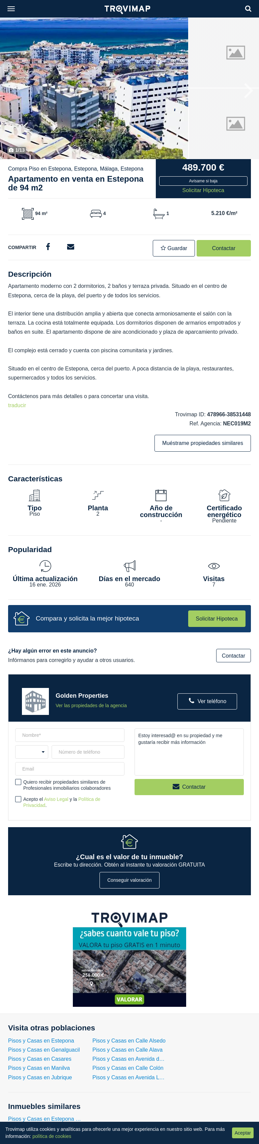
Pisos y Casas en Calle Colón (128, 1068)
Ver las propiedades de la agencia (91, 705)
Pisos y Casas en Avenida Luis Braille (129, 1077)
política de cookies (51, 1136)
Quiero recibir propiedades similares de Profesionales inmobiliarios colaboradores (67, 785)
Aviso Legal (56, 799)
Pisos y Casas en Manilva (39, 1068)
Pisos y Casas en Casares (39, 1059)
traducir (17, 405)
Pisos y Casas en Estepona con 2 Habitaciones (45, 1119)
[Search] (248, 8)
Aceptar (243, 1133)
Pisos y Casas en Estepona (41, 1041)
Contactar (223, 248)
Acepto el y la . (61, 802)
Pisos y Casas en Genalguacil (44, 1050)
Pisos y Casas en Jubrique (40, 1077)
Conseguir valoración (129, 880)
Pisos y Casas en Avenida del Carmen (129, 1059)
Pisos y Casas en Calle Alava (127, 1050)
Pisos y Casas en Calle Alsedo (129, 1041)
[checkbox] (18, 782)
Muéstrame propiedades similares (202, 443)
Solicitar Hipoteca (217, 619)
